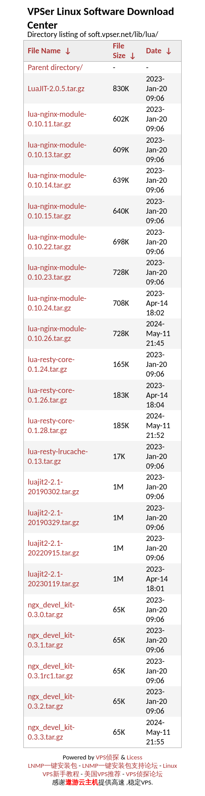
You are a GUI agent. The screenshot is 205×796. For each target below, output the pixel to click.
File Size (119, 50)
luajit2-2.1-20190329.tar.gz (53, 517)
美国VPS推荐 (102, 774)
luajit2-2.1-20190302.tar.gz (53, 486)
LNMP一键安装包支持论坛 (120, 766)
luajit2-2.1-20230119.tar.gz (53, 579)
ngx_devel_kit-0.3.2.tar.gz (51, 701)
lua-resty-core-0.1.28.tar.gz (51, 425)
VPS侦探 (107, 757)
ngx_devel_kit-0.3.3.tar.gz (51, 732)
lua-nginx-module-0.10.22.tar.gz (57, 242)
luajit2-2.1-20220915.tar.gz (53, 548)
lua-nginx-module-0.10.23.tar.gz (57, 272)
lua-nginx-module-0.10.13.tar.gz (57, 149)
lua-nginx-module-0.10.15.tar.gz (57, 211)
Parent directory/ (55, 67)
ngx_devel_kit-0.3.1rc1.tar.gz (51, 671)
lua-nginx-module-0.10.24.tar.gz (57, 303)
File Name (44, 51)
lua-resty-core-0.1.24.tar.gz (51, 364)
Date (153, 51)
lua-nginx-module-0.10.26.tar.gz (57, 333)
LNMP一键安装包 (53, 766)
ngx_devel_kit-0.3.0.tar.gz (51, 609)
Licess (134, 757)
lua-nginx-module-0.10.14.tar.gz (57, 180)
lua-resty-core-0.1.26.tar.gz (51, 395)
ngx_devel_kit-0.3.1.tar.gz (51, 640)
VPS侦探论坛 (144, 774)
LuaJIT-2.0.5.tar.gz (56, 88)
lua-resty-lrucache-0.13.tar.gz (58, 456)
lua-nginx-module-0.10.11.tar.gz (57, 119)
